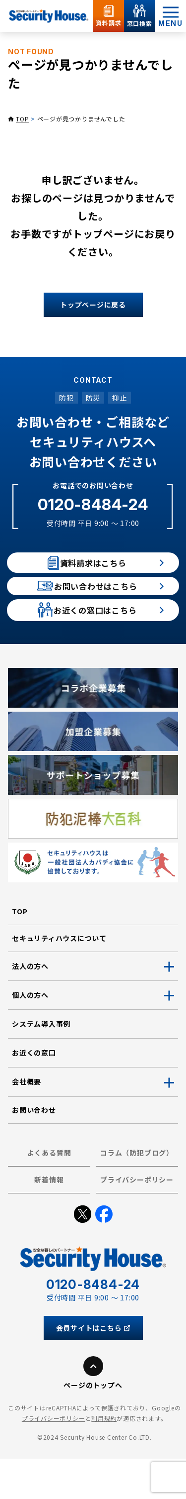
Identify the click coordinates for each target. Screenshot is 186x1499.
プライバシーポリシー (137, 1220)
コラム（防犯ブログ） (137, 1193)
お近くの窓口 (34, 1093)
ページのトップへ (92, 1425)
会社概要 (26, 1122)
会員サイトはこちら (93, 1368)
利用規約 (104, 1459)
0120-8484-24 (93, 504)
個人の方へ (30, 1035)
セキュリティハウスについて (59, 978)
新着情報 (48, 1220)
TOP (22, 118)
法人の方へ (30, 1006)
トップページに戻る (93, 305)
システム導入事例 (41, 1065)
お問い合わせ (34, 1150)
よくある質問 (49, 1193)
